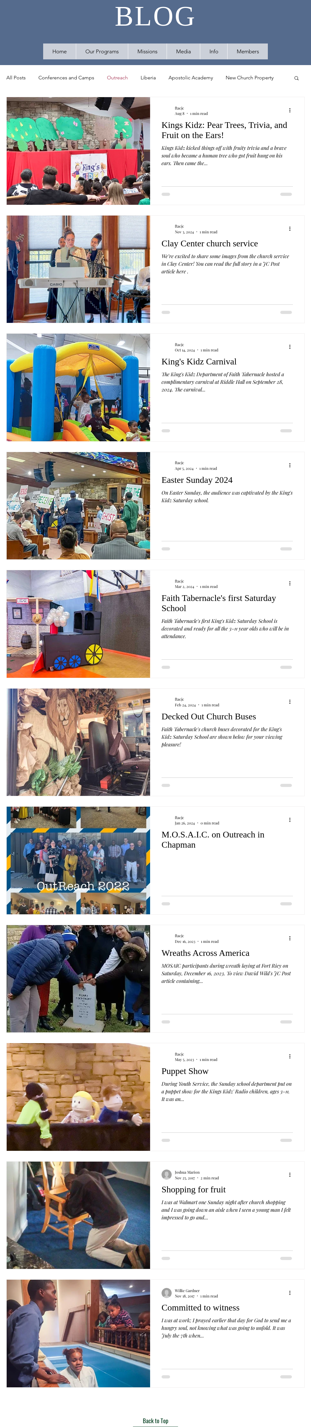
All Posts (16, 78)
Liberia (148, 78)
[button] (183, 51)
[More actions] (292, 110)
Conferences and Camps (66, 78)
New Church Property (250, 78)
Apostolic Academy (191, 78)
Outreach (117, 78)
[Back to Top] (155, 1420)
